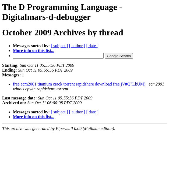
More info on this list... (33, 50)
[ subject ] (59, 45)
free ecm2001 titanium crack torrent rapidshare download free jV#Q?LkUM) (79, 84)
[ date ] (92, 45)
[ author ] (77, 45)
